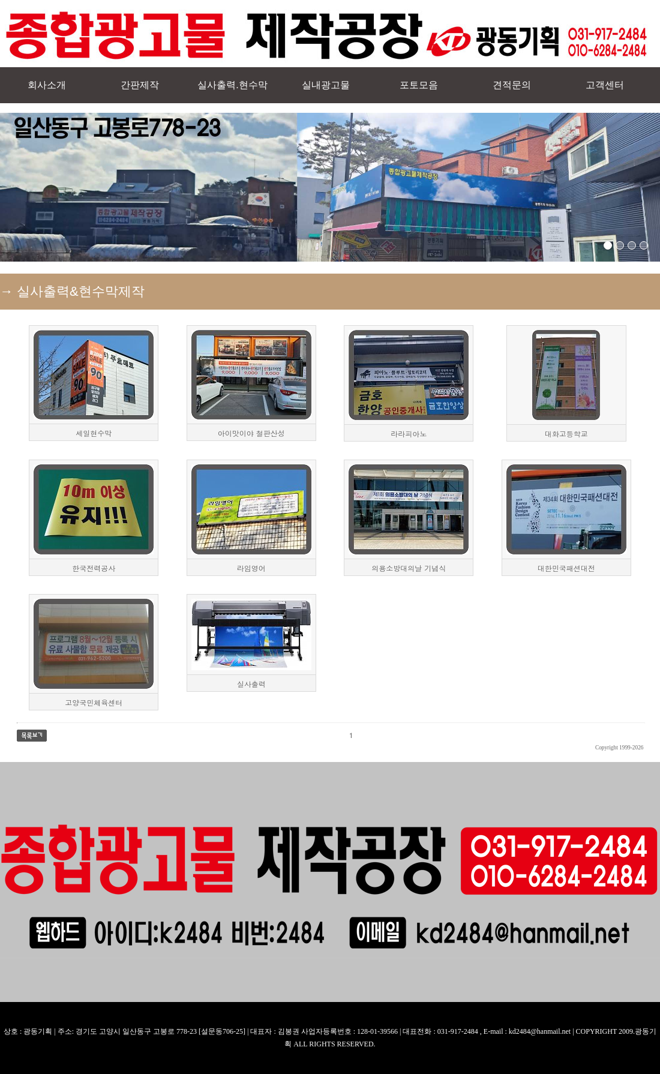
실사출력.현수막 (232, 85)
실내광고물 (326, 85)
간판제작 (140, 85)
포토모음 (419, 85)
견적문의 (512, 85)
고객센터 (605, 85)
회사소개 (47, 85)
